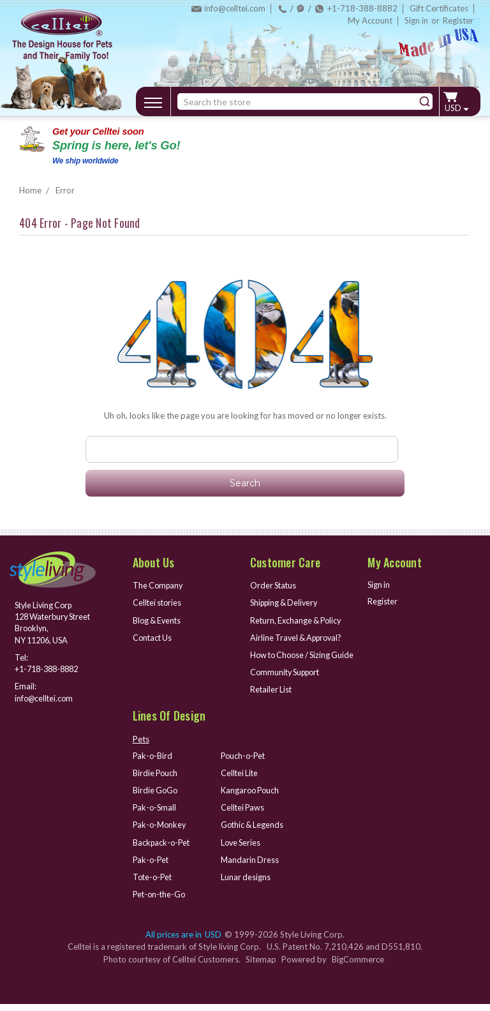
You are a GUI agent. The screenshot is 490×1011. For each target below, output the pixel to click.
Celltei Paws (243, 816)
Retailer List (271, 699)
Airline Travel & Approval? (299, 636)
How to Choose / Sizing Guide (293, 659)
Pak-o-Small (155, 816)
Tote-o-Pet (154, 884)
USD (456, 108)
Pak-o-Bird (153, 765)
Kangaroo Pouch (251, 799)
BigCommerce (358, 966)
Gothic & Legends (253, 833)
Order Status (274, 585)
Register (458, 20)
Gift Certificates (439, 8)
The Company (159, 585)
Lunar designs (246, 884)
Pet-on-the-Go (160, 901)
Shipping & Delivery (286, 602)
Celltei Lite (240, 782)
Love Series (242, 850)
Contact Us (153, 636)
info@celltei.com (234, 8)
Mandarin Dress (250, 867)
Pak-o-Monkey (161, 833)
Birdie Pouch (156, 782)
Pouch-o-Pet (244, 765)
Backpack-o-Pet (163, 850)
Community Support (288, 682)
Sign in (416, 20)
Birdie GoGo (156, 799)
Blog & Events (158, 619)
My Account (370, 20)
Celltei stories (158, 602)
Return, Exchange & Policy (298, 619)
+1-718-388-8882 (362, 8)
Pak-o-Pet (152, 867)
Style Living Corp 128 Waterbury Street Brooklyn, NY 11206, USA (46, 624)
